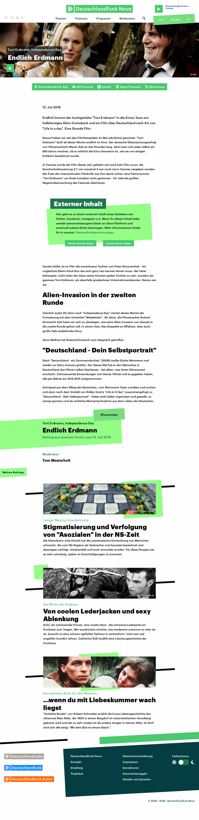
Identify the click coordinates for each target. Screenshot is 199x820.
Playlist (175, 19)
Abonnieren (155, 87)
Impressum (130, 762)
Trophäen (77, 773)
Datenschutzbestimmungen (94, 232)
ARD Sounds (82, 87)
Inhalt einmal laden (80, 243)
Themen (60, 18)
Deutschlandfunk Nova (86, 756)
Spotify (104, 87)
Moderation (127, 18)
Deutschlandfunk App (51, 87)
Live (161, 19)
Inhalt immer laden (118, 243)
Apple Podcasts (128, 87)
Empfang (77, 767)
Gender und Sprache (136, 779)
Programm (103, 18)
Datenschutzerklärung (138, 756)
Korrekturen (131, 767)
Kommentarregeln (135, 773)
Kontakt (76, 762)
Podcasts (81, 18)
